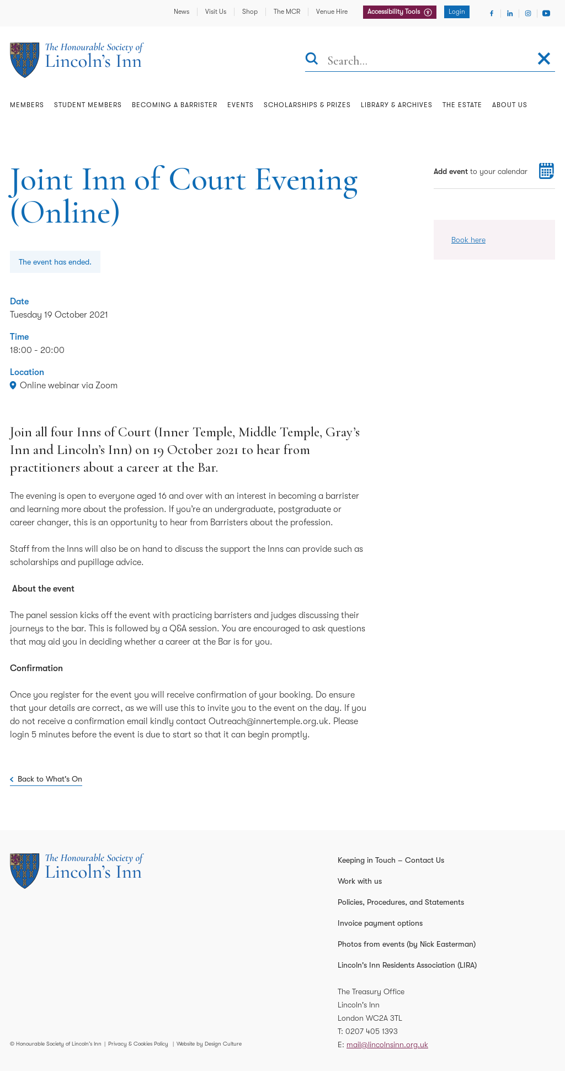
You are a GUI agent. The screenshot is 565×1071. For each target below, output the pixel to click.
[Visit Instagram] (528, 13)
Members (27, 105)
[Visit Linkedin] (510, 13)
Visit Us (215, 11)
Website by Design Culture (209, 1044)
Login (457, 11)
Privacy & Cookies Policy (138, 1044)
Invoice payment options (380, 923)
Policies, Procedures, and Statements (401, 902)
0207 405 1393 (371, 1031)
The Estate (462, 105)
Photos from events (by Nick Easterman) (407, 944)
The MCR (287, 11)
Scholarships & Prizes (307, 105)
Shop (250, 11)
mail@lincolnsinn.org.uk (387, 1044)
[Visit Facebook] (491, 13)
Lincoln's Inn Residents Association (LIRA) (407, 965)
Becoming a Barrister (174, 105)
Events (240, 105)
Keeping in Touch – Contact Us (391, 860)
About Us (509, 105)
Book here (468, 239)
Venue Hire (332, 11)
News (181, 11)
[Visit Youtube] (546, 13)
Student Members (88, 105)
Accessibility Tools (394, 11)
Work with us (360, 881)
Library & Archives (397, 105)
